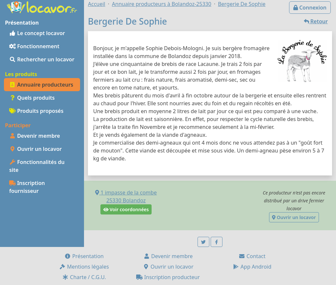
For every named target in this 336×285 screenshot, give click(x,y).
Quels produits (32, 97)
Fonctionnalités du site (37, 165)
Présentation (84, 256)
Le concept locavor (37, 33)
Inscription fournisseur (27, 186)
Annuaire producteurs (41, 84)
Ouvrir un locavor (35, 149)
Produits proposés (36, 110)
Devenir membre (34, 135)
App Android (252, 266)
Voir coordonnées (126, 209)
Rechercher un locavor (41, 59)
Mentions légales (84, 266)
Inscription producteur (168, 277)
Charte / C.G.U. (84, 277)
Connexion (309, 7)
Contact (252, 256)
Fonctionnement (34, 46)
